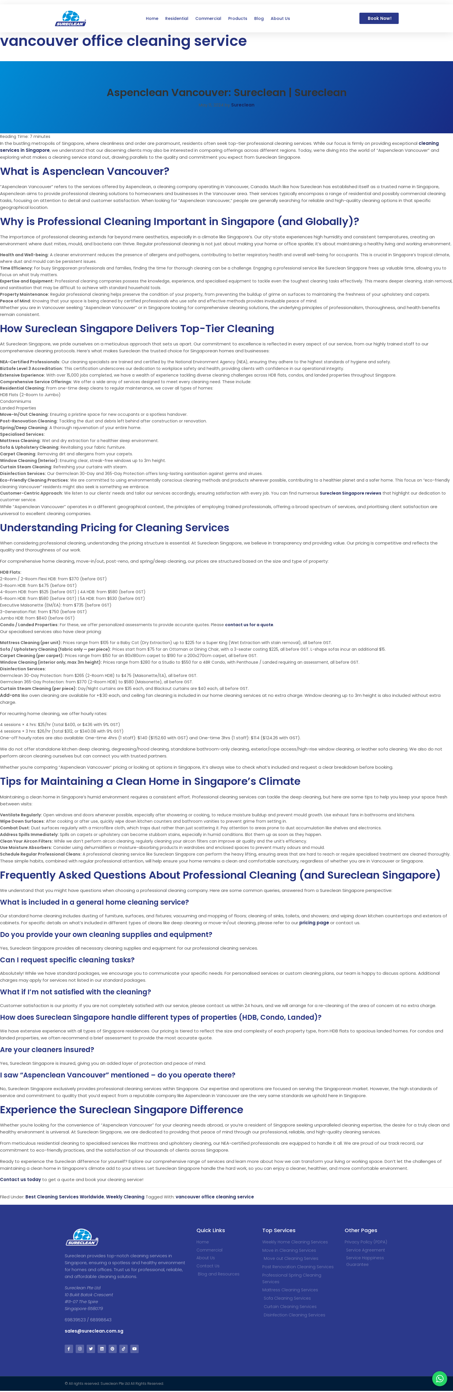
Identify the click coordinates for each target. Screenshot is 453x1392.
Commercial (208, 18)
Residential (176, 18)
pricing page (314, 923)
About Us (280, 18)
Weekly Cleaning (125, 1197)
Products (237, 18)
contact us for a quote (249, 625)
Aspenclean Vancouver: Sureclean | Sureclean (227, 92)
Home (152, 18)
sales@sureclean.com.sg (95, 1331)
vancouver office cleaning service (215, 1197)
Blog (259, 18)
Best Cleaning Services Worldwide (64, 1197)
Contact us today (20, 1179)
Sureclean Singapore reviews (350, 493)
